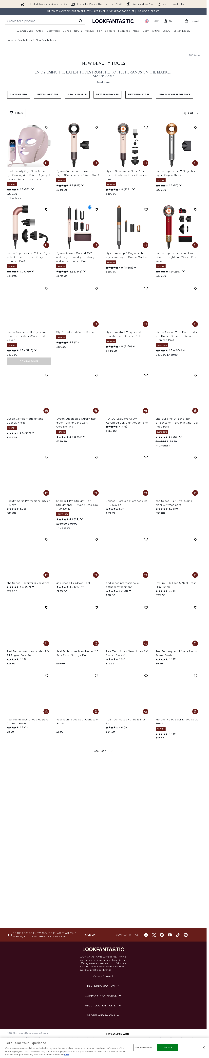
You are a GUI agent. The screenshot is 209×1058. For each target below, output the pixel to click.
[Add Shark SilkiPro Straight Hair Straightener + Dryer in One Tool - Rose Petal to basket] (195, 411)
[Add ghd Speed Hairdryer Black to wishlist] (96, 539)
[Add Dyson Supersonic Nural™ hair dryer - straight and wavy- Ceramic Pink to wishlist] (96, 375)
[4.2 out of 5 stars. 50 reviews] (167, 186)
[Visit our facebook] (146, 935)
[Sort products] (191, 113)
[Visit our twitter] (154, 935)
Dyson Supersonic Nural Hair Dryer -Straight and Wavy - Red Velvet (176, 257)
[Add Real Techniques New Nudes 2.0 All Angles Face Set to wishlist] (47, 607)
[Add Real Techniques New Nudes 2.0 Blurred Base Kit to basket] (145, 643)
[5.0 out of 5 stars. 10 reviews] (167, 509)
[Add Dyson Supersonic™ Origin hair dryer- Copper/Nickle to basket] (195, 163)
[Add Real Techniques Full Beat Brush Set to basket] (145, 711)
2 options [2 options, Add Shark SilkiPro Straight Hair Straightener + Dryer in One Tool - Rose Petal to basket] (163, 445)
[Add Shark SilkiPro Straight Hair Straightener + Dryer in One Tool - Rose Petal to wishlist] (196, 375)
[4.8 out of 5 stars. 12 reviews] (67, 343)
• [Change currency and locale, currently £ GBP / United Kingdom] (152, 21)
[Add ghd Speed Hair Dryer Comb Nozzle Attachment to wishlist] (196, 457)
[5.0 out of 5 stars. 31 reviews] (117, 591)
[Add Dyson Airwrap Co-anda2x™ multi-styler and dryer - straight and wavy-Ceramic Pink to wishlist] (96, 209)
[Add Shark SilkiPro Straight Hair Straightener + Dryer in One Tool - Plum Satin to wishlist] (96, 457)
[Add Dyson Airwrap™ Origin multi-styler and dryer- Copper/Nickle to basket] (145, 245)
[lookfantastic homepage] (113, 21)
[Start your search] (45, 21)
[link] (171, 21)
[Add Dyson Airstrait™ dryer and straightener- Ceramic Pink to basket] (145, 324)
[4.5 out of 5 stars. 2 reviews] (17, 727)
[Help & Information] (103, 986)
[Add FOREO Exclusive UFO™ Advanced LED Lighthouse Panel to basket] (145, 411)
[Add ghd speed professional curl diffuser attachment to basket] (145, 575)
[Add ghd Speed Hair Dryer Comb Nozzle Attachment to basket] (195, 493)
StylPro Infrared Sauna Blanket (76, 332)
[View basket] (191, 21)
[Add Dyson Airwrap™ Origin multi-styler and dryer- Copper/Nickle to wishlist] (146, 209)
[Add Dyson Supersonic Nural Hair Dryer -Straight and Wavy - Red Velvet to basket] (195, 245)
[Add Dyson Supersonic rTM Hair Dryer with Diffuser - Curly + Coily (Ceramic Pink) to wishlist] (47, 209)
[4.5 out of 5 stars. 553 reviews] (19, 190)
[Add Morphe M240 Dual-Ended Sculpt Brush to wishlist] (196, 676)
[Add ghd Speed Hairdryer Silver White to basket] (46, 575)
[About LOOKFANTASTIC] (103, 1005)
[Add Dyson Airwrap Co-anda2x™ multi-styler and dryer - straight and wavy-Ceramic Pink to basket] (96, 245)
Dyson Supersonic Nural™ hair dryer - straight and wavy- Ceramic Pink (76, 422)
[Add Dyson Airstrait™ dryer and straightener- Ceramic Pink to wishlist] (146, 288)
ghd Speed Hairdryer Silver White (28, 583)
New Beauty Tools (103, 63)
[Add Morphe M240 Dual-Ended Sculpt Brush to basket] (195, 711)
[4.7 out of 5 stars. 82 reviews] (167, 437)
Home (10, 40)
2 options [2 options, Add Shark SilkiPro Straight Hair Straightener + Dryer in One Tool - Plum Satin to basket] (63, 527)
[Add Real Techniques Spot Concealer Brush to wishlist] (96, 676)
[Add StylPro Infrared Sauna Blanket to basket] (96, 324)
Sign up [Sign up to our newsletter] (90, 934)
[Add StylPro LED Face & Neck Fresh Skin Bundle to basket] (195, 575)
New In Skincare (47, 94)
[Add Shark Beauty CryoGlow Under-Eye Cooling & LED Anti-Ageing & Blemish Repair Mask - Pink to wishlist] (47, 127)
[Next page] (112, 751)
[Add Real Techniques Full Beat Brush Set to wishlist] (146, 676)
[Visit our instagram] (162, 935)
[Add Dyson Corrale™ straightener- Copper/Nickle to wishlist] (47, 375)
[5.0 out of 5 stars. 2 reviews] (17, 659)
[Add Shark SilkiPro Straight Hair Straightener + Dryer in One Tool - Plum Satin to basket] (96, 493)
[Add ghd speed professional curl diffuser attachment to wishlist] (146, 539)
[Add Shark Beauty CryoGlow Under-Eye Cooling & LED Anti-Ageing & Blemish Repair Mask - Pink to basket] (46, 163)
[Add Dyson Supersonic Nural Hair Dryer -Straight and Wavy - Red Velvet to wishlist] (196, 209)
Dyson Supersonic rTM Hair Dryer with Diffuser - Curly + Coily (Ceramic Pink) (28, 257)
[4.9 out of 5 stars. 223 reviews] (68, 587)
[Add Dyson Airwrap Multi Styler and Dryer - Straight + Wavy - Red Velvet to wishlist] (47, 288)
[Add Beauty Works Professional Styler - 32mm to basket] (46, 493)
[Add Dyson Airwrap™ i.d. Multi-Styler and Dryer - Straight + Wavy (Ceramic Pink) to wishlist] (196, 288)
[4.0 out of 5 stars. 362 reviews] (19, 433)
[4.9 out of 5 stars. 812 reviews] (68, 186)
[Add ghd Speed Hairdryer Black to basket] (96, 575)
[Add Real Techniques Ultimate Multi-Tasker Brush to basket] (195, 643)
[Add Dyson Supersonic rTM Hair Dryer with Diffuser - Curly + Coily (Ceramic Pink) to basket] (46, 245)
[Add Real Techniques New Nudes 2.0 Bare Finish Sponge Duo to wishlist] (96, 607)
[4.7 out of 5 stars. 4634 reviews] (169, 351)
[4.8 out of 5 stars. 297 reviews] (19, 587)
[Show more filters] (16, 113)
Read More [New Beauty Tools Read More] (103, 82)
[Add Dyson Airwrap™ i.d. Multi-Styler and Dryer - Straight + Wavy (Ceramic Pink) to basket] (195, 324)
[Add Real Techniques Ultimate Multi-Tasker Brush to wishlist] (196, 607)
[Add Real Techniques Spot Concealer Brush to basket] (96, 711)
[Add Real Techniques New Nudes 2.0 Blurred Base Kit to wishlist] (146, 607)
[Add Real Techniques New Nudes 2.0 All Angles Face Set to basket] (46, 643)
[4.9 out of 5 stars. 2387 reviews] (168, 272)
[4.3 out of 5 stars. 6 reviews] (116, 427)
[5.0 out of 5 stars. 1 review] (116, 509)
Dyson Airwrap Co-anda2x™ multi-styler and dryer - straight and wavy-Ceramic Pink (76, 257)
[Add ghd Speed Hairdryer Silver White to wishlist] (47, 539)
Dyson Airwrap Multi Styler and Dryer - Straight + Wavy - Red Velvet (27, 336)
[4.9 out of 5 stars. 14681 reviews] (119, 268)
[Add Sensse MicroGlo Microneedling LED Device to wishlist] (146, 457)
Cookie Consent (103, 976)
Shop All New (18, 94)
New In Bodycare (107, 94)
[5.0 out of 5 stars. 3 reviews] (17, 509)
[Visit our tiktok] (178, 935)
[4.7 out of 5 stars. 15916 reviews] (20, 351)
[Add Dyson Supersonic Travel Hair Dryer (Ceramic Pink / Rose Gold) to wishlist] (96, 127)
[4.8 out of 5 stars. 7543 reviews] (69, 272)
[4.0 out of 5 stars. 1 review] (116, 727)
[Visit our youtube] (170, 935)
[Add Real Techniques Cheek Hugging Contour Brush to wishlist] (47, 676)
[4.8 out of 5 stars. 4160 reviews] (119, 347)
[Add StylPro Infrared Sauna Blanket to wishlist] (96, 288)
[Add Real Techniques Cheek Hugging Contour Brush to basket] (46, 711)
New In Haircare (138, 94)
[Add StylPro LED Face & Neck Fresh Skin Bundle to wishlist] (196, 539)
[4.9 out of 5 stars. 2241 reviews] (119, 190)
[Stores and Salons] (103, 1015)
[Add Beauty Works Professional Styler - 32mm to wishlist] (47, 457)
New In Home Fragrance (174, 94)
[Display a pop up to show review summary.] (32, 189)
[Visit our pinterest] (186, 935)
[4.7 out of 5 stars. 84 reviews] (67, 519)
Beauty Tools (25, 40)
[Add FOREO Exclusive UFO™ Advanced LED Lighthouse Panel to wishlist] (146, 375)
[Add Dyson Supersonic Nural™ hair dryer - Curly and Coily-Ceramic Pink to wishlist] (146, 127)
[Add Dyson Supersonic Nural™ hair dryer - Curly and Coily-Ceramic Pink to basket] (145, 163)
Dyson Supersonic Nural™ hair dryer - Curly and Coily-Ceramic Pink (126, 175)
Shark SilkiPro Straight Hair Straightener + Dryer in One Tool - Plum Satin (78, 504)
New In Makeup (77, 94)
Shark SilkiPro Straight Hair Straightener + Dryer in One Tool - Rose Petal (178, 422)
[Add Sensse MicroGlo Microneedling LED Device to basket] (145, 493)
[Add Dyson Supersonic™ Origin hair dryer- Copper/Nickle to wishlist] (196, 127)
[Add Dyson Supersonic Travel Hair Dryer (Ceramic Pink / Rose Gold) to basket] (96, 163)
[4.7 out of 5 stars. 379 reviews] (19, 272)
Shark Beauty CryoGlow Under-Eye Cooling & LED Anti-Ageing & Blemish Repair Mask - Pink (28, 175)
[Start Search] (81, 21)
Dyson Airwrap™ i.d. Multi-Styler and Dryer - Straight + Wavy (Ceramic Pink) (176, 336)
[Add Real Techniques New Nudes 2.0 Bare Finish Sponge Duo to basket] (96, 643)
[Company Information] (103, 995)
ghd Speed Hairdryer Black (73, 583)
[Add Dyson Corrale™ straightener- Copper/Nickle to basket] (46, 411)
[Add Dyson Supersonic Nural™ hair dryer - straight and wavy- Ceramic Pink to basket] (96, 411)
